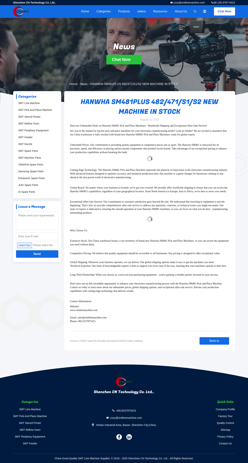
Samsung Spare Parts (31, 171)
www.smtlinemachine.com (84, 310)
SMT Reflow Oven (28, 123)
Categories (104, 11)
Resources (160, 11)
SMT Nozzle (25, 144)
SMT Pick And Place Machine (35, 109)
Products (124, 11)
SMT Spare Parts (28, 150)
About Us (181, 11)
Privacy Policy (225, 436)
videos (141, 11)
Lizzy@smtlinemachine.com (189, 2)
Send (37, 253)
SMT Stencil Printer (29, 116)
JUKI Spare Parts (28, 185)
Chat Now (224, 11)
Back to (214, 340)
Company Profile (225, 409)
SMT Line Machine (29, 103)
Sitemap (225, 429)
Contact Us (225, 443)
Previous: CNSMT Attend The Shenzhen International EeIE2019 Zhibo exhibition (106, 341)
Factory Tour (225, 416)
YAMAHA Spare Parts (30, 164)
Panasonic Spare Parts (31, 178)
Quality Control (225, 422)
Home (85, 11)
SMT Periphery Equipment (33, 130)
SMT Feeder (25, 137)
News (83, 84)
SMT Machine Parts (29, 157)
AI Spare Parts (26, 191)
